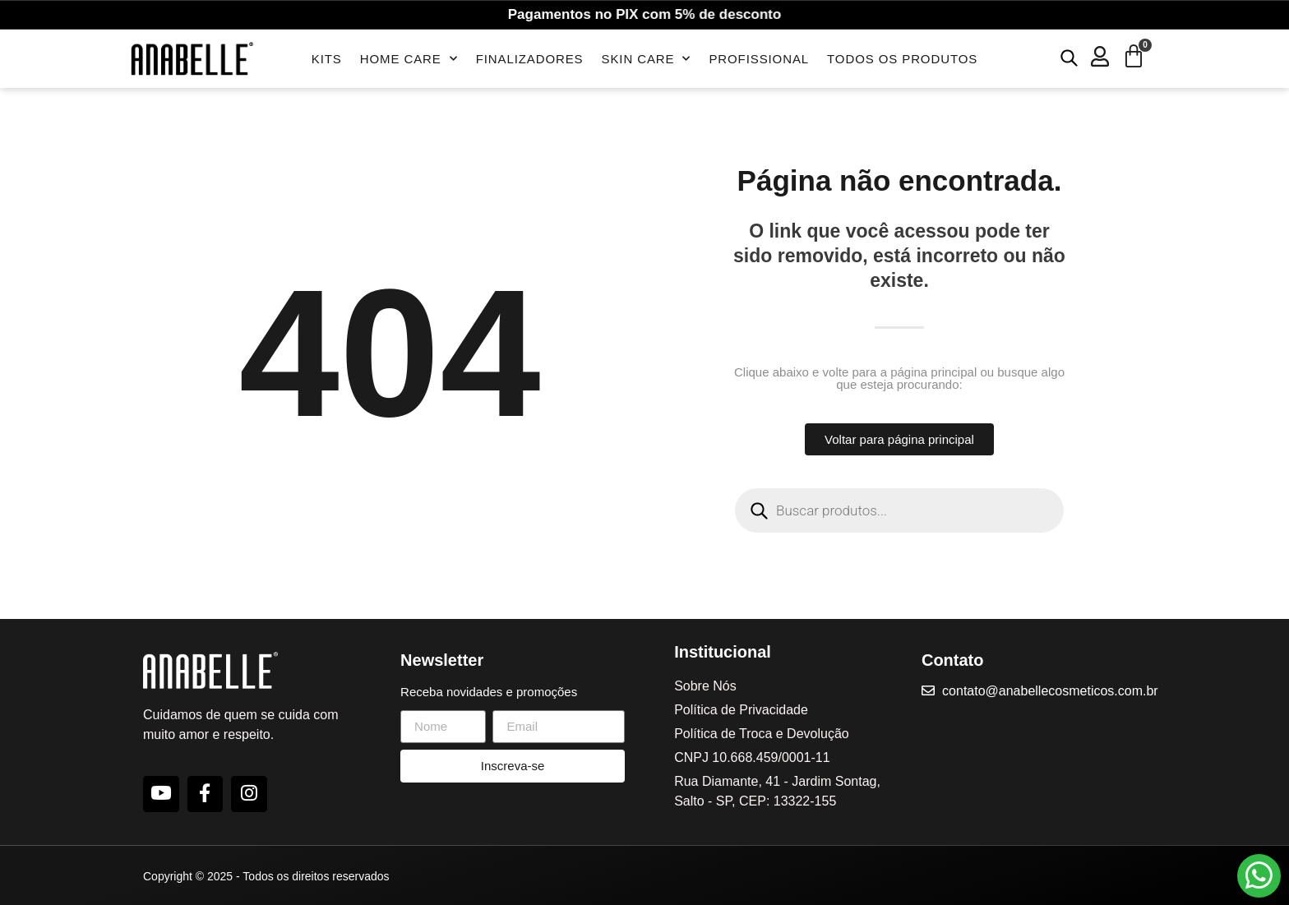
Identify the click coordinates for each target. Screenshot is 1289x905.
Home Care (409, 59)
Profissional (759, 59)
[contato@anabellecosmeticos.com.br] (930, 690)
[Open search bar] (1069, 57)
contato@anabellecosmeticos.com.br (1053, 691)
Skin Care (646, 59)
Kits (327, 59)
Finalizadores (530, 59)
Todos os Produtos (902, 59)
